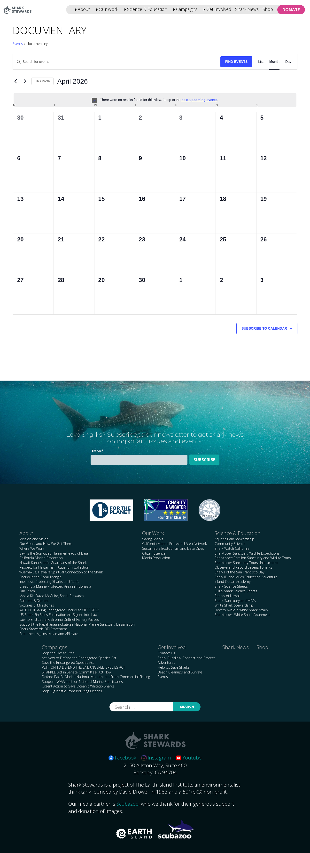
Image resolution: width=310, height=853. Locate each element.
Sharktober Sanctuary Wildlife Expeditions (247, 553)
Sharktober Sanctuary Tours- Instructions (246, 562)
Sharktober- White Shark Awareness (242, 614)
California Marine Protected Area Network (174, 543)
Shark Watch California (232, 548)
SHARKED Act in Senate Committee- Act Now (76, 672)
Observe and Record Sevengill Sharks (243, 567)
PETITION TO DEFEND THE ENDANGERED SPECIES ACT (83, 667)
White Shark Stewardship (234, 605)
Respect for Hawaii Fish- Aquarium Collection (54, 567)
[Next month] (25, 81)
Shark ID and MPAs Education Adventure (246, 577)
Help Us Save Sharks (174, 667)
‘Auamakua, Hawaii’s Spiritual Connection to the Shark (61, 572)
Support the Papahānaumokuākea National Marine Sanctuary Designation (77, 624)
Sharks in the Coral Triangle (40, 577)
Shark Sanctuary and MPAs (235, 600)
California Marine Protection (41, 558)
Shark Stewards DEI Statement (43, 629)
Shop (268, 9)
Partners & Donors (33, 600)
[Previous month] (15, 81)
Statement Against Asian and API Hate (48, 633)
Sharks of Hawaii (227, 595)
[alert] (155, 100)
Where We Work (31, 548)
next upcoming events (199, 100)
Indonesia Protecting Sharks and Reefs (49, 581)
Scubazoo (127, 803)
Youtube (189, 757)
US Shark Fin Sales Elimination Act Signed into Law (58, 614)
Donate (291, 9)
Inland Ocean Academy (232, 581)
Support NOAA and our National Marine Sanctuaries (82, 681)
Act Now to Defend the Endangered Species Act (79, 658)
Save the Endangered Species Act (68, 662)
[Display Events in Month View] (274, 61)
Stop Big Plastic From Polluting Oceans (72, 691)
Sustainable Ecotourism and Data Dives (173, 548)
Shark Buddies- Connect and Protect (186, 658)
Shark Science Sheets (231, 586)
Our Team (27, 591)
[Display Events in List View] (261, 61)
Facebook (122, 757)
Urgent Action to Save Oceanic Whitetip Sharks (78, 686)
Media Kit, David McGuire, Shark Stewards (51, 595)
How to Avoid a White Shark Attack (241, 610)
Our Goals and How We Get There (45, 543)
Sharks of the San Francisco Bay (239, 572)
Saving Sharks (152, 539)
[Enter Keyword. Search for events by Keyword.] (116, 61)
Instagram (156, 757)
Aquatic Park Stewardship (234, 539)
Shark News (247, 9)
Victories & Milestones (36, 605)
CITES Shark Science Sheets (236, 591)
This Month (42, 81)
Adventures (166, 662)
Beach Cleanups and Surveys (180, 672)
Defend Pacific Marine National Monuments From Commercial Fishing (96, 676)
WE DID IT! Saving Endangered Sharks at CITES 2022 (59, 610)
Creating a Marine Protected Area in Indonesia (55, 586)
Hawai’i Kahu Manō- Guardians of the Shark (53, 562)
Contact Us (166, 653)
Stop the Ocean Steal (58, 653)
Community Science (230, 543)
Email (97, 451)
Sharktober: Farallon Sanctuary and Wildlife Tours (253, 558)
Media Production (156, 558)
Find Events (236, 62)
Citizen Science (153, 553)
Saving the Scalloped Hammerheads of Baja (53, 553)
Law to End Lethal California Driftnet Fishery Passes (59, 619)
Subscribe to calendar (264, 328)
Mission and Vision (33, 539)
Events (18, 43)
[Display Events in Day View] (288, 61)
